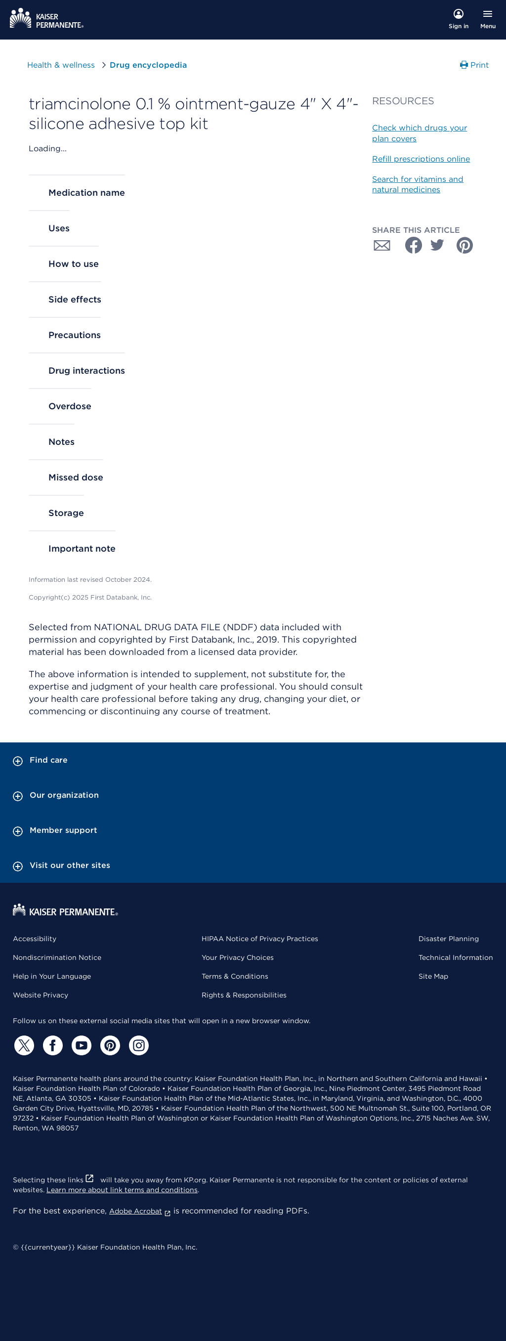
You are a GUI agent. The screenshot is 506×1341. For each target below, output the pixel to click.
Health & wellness (61, 65)
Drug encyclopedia (148, 65)
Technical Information (456, 957)
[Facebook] (51, 1045)
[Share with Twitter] (437, 245)
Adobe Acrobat (140, 1211)
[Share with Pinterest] (465, 245)
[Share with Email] (382, 245)
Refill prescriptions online (421, 159)
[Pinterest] (109, 1045)
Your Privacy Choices (238, 957)
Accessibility (34, 939)
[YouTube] (80, 1045)
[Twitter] (23, 1045)
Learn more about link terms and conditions (122, 1190)
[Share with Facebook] (410, 245)
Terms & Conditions (235, 976)
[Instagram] (137, 1045)
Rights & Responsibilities (244, 995)
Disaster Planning (449, 939)
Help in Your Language (52, 976)
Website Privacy (40, 995)
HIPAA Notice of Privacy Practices (260, 939)
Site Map (433, 976)
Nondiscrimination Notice (57, 957)
